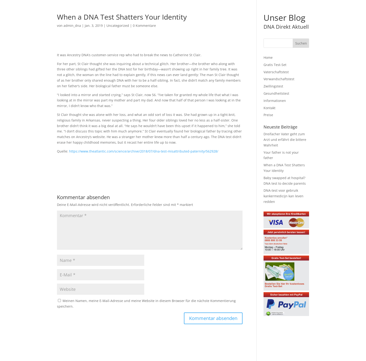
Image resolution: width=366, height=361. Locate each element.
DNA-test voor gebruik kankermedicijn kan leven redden (283, 196)
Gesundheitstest (276, 93)
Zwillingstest (273, 86)
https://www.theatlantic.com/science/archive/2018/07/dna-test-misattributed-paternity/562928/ (143, 151)
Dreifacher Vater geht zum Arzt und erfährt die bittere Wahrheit (285, 139)
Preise (268, 115)
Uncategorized (117, 25)
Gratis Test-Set (275, 64)
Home (268, 57)
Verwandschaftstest (279, 79)
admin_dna (72, 25)
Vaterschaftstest (276, 72)
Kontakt (269, 108)
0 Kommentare (144, 25)
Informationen (275, 100)
